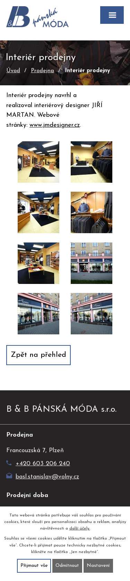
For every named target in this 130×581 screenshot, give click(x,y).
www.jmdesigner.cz (54, 125)
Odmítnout (67, 565)
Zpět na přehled (38, 355)
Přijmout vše (34, 565)
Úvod (13, 71)
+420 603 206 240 (38, 463)
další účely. (79, 528)
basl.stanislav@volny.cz (42, 477)
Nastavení (98, 565)
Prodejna (42, 71)
